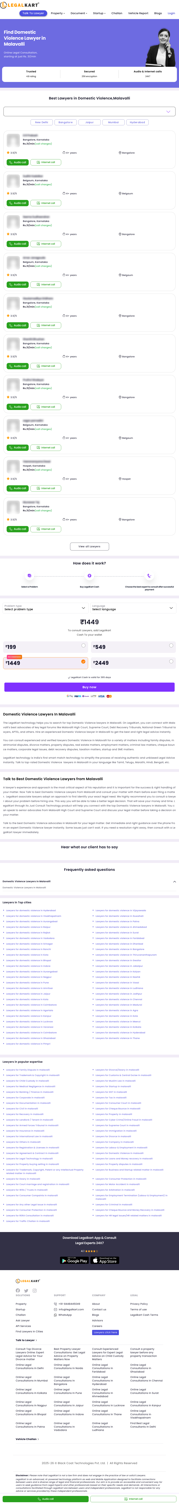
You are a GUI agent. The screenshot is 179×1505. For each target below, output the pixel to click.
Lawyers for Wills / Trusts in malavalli (27, 1190)
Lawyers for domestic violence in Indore (28, 966)
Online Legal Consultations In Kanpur (145, 1403)
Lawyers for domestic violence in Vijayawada (121, 910)
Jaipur (89, 122)
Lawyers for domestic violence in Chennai (119, 999)
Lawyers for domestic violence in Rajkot (28, 932)
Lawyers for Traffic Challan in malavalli (28, 1221)
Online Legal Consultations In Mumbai (32, 1378)
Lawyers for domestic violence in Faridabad (120, 938)
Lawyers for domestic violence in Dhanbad (119, 943)
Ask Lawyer (23, 1320)
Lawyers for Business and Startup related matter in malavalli (129, 1169)
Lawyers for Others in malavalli (23, 1142)
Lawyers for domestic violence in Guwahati (120, 916)
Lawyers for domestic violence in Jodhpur (119, 993)
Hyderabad (137, 122)
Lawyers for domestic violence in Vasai (117, 982)
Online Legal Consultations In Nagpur (31, 1403)
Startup (99, 13)
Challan (117, 13)
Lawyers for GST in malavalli (111, 1092)
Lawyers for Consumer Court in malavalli (118, 1103)
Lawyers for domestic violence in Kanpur (28, 1016)
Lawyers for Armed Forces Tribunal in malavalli (32, 1125)
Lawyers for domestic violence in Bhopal (28, 960)
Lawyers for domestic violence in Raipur (28, 927)
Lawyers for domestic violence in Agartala (29, 1010)
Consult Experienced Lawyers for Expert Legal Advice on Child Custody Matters (108, 1354)
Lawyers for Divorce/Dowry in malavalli (117, 1069)
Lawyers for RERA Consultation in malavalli (30, 1215)
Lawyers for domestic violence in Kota (27, 954)
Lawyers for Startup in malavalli (113, 1086)
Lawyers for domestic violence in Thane (118, 1038)
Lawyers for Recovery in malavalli (25, 1114)
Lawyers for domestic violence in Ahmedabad (121, 927)
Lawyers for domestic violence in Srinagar (29, 943)
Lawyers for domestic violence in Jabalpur (119, 966)
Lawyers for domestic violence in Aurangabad (32, 921)
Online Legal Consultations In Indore (69, 1412)
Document (79, 13)
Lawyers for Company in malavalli (115, 1142)
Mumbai (113, 122)
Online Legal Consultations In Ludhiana (102, 1426)
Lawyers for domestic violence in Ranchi (28, 949)
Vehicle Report (138, 13)
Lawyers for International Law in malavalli (29, 1136)
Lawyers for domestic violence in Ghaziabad (31, 1038)
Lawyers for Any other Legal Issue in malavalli (31, 1204)
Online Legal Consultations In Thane (107, 1412)
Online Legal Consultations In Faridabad (102, 1368)
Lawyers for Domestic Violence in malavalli (120, 1153)
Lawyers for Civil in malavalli (22, 1108)
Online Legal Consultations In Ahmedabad (102, 1393)
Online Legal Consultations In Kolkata (31, 1391)
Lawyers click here (105, 1332)
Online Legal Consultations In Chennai (146, 1378)
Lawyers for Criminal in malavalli (114, 1204)
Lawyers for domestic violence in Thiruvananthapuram (126, 954)
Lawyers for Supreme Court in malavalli (118, 1125)
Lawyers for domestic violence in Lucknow (29, 1021)
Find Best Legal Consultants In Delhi (143, 1424)
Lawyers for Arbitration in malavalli (115, 1190)
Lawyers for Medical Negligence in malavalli (30, 1086)
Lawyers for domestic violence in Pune (27, 982)
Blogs (158, 13)
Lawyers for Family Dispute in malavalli (28, 1069)
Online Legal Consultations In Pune (68, 1391)
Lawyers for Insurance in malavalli (25, 1130)
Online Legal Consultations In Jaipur (69, 1403)
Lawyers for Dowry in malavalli (23, 1179)
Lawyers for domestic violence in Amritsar (29, 988)
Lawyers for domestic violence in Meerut (118, 1021)
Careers (97, 1326)
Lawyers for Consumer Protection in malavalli (121, 1179)
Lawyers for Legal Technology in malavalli (29, 1158)
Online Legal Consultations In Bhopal (31, 1412)
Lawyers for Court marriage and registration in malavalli (37, 1184)
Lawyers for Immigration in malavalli (116, 1130)
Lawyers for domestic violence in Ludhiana (119, 988)
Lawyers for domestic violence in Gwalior (118, 960)
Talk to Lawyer (26, 1340)
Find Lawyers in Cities (29, 1331)
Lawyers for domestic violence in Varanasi (29, 1027)
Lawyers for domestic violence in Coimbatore (31, 1004)
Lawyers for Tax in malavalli (111, 1097)
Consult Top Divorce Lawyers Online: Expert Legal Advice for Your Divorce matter (30, 1354)
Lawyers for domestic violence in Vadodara (30, 938)
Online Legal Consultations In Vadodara (64, 1426)
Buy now (89, 687)
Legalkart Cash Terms (144, 1315)
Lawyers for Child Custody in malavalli (27, 1080)
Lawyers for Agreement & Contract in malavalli (32, 1153)
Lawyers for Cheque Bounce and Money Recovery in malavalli (130, 1210)
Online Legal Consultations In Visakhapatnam (140, 1414)
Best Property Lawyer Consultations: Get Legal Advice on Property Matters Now (69, 1354)
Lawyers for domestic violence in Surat (117, 932)
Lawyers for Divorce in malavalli (113, 1136)
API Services (23, 1326)
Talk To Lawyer (33, 13)
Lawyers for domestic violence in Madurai (119, 1004)
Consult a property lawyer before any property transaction (143, 1352)
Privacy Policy (139, 1304)
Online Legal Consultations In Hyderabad (102, 1380)
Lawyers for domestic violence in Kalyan (118, 971)
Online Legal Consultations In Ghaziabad (140, 1368)
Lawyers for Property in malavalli (114, 1114)
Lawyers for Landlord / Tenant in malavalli (29, 1119)
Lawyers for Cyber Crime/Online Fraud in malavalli (124, 1119)
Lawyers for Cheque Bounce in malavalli (118, 1108)
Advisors (97, 1320)
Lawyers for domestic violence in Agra (117, 1010)
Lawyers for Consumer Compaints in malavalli (32, 1195)
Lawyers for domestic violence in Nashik (118, 977)
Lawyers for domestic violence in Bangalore (120, 949)
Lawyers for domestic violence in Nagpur (29, 977)
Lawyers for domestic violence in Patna (117, 921)
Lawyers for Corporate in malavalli (25, 1097)
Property (58, 13)
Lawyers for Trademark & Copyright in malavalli (33, 1075)
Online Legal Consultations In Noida (68, 1366)
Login (171, 13)
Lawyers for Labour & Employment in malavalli (121, 1147)
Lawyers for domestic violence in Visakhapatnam (33, 916)
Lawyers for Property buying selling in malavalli (32, 1164)
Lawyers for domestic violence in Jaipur (28, 993)
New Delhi (41, 122)
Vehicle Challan (27, 1439)
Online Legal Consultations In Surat (144, 1391)
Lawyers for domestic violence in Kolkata (118, 1027)
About (96, 1304)
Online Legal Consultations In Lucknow (108, 1403)
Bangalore (66, 122)
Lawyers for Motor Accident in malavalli (118, 1184)
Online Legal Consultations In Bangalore (64, 1380)
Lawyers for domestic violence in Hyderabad (31, 910)
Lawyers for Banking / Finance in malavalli (29, 1092)
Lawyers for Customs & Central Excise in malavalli (123, 1075)
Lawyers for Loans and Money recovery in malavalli (124, 1158)
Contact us (99, 1309)
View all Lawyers (89, 546)
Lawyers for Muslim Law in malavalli (116, 1080)
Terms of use (138, 1309)
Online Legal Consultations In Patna (30, 1424)
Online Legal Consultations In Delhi (30, 1366)
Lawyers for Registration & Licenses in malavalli (32, 1147)
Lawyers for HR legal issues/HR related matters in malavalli (129, 1215)
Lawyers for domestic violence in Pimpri (28, 1043)
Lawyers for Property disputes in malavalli (119, 1164)
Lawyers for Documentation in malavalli (28, 1103)
